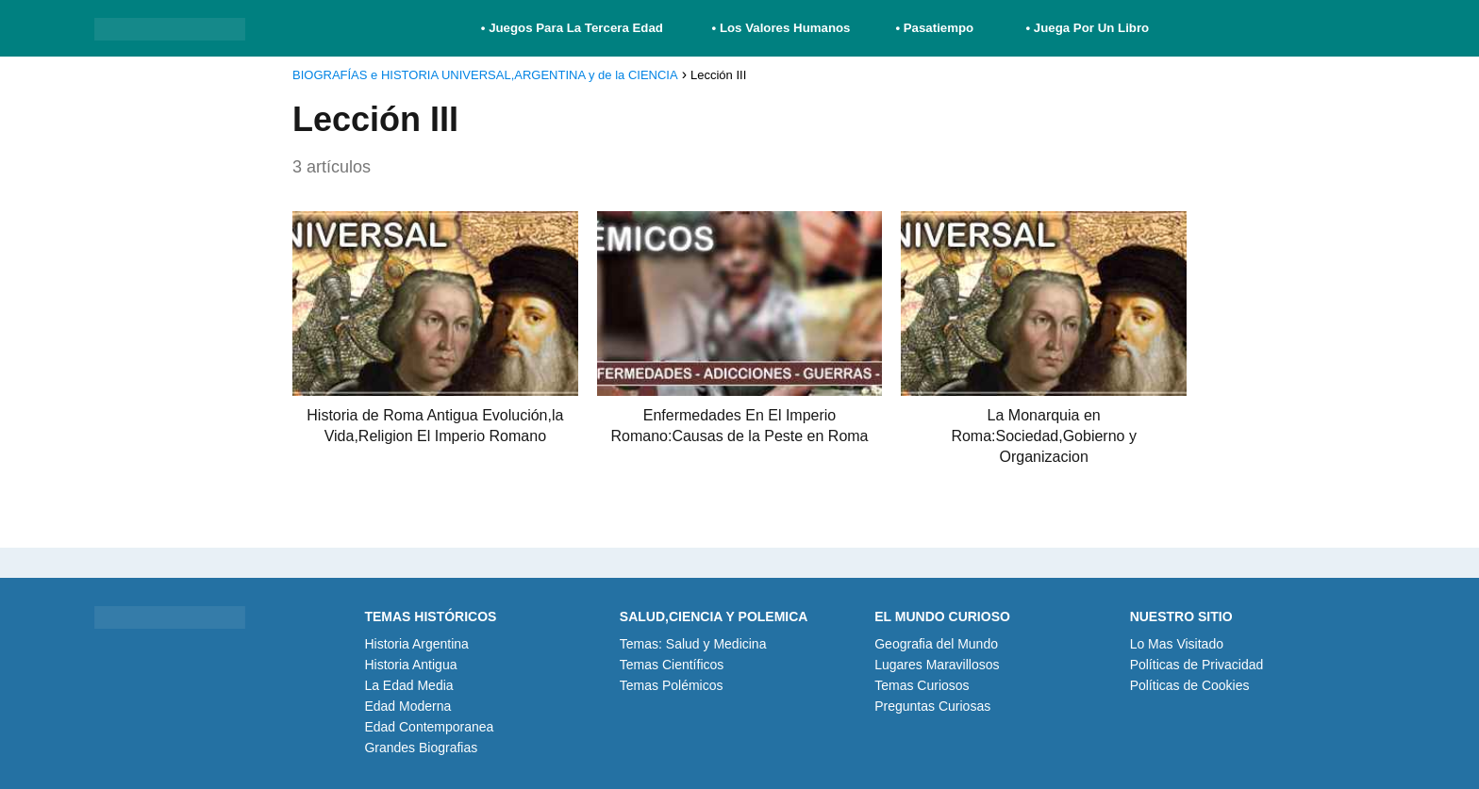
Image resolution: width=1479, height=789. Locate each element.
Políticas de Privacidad (1197, 664)
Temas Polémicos (671, 685)
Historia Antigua (410, 664)
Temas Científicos (671, 664)
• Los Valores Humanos (781, 28)
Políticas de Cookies (1190, 685)
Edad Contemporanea (428, 726)
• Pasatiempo (934, 28)
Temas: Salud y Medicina (693, 643)
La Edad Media (408, 685)
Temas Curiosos (921, 685)
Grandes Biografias (420, 747)
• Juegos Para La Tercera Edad (574, 28)
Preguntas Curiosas (932, 706)
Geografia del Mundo (936, 643)
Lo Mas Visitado (1176, 643)
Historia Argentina (416, 643)
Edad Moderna (407, 706)
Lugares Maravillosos (936, 664)
